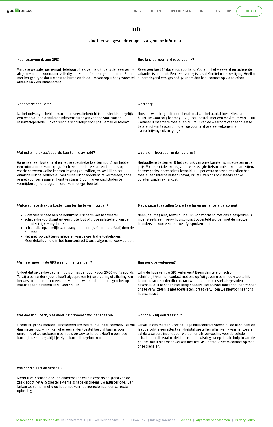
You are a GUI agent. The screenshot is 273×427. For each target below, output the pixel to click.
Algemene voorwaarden (213, 420)
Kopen (155, 11)
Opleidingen (180, 11)
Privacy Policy (245, 420)
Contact (249, 11)
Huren (136, 11)
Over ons (224, 11)
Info (204, 11)
